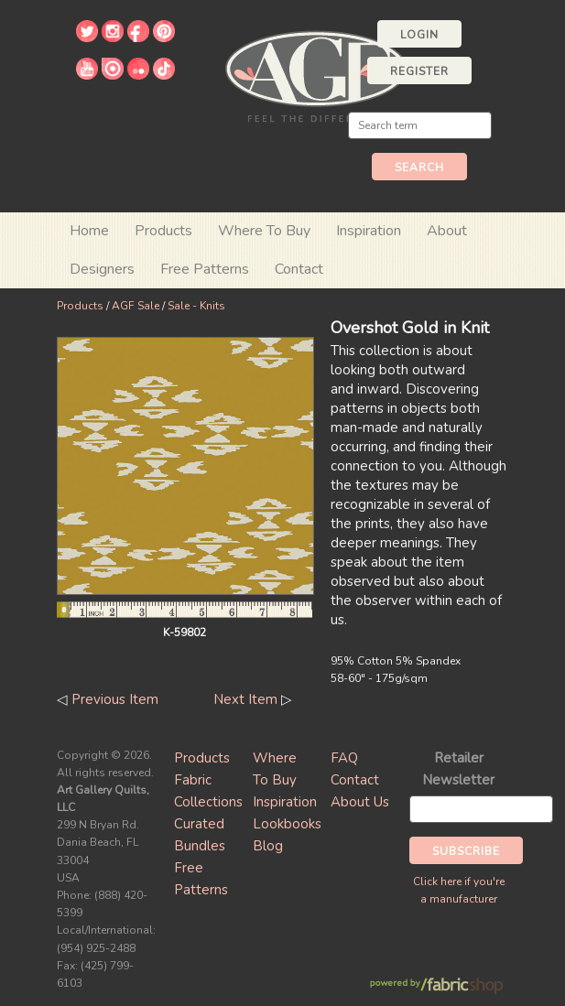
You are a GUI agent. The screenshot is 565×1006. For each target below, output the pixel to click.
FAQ (344, 758)
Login (419, 34)
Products (80, 305)
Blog (268, 846)
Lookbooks (287, 824)
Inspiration (368, 231)
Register (419, 71)
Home (89, 231)
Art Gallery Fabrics (315, 74)
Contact (299, 269)
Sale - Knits (196, 305)
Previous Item (114, 699)
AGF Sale (135, 305)
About (447, 231)
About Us (360, 802)
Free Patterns (204, 269)
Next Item (245, 699)
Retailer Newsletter (458, 769)
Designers (102, 269)
